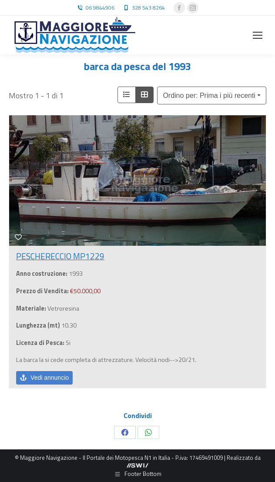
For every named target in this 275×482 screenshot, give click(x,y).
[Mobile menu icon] (257, 35)
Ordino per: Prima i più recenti (209, 95)
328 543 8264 (148, 8)
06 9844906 (100, 8)
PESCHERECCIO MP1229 (60, 256)
